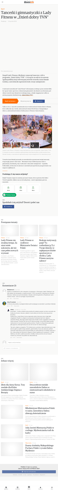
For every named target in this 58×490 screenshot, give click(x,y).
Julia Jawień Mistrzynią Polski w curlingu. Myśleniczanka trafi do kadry (39, 430)
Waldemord (10, 289)
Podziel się (8, 206)
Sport (3, 9)
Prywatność (36, 474)
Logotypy (29, 474)
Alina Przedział (11, 302)
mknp (12, 309)
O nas (24, 474)
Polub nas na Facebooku (28, 471)
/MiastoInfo (39, 101)
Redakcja (3, 21)
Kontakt (20, 474)
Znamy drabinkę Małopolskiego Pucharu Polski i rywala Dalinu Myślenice (39, 448)
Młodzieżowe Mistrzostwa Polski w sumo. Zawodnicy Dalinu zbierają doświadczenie (40, 410)
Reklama (15, 474)
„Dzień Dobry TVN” (27, 95)
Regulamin (42, 474)
